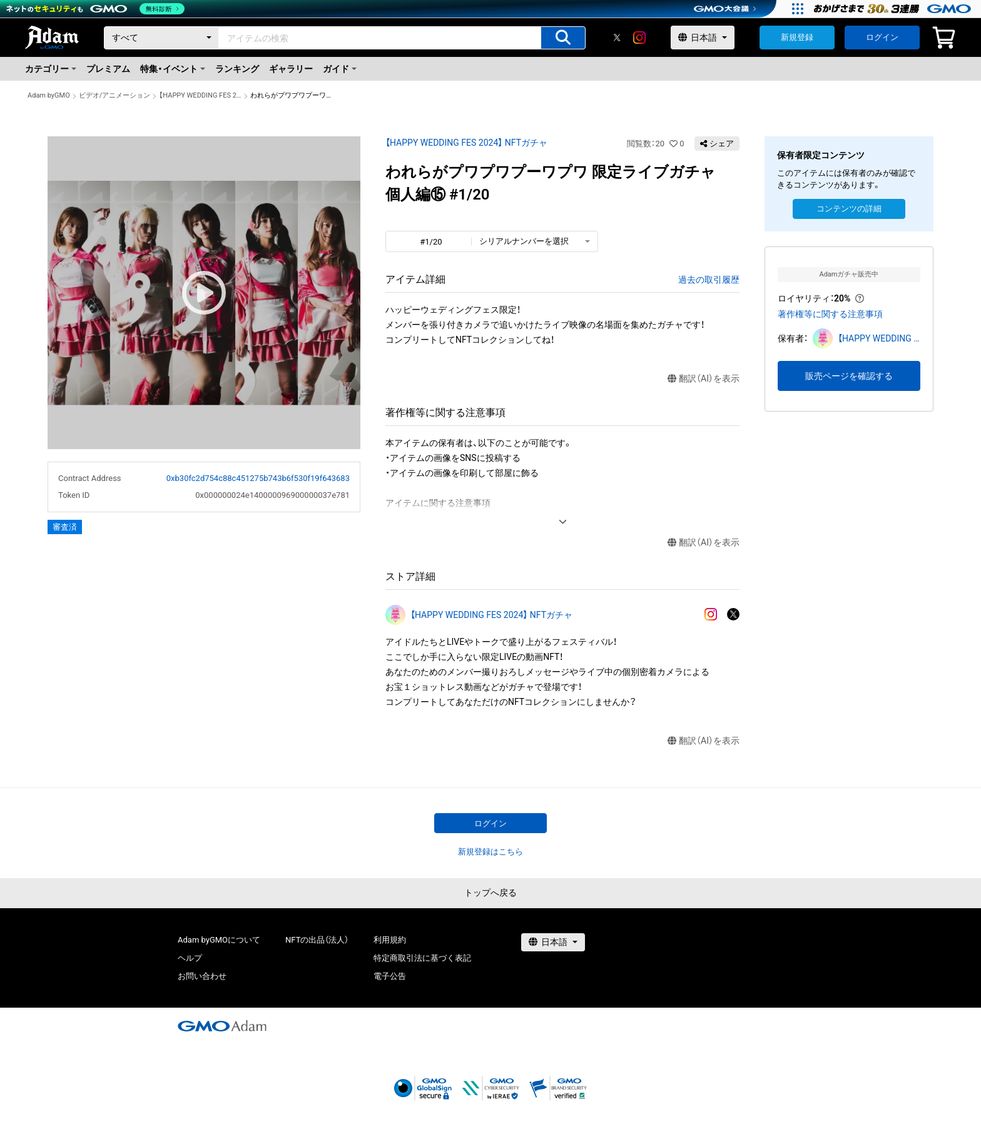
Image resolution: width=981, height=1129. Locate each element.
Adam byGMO (49, 95)
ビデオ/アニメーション (115, 95)
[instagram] (639, 37)
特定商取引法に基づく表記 (422, 958)
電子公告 (390, 976)
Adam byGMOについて (219, 939)
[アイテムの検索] (563, 37)
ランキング (237, 68)
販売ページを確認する (849, 376)
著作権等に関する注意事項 (830, 314)
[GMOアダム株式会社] (222, 1025)
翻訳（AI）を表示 (704, 378)
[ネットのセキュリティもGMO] (96, 9)
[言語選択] (702, 37)
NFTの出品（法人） (316, 939)
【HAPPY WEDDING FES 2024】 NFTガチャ (200, 95)
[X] (617, 37)
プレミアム (108, 69)
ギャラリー (291, 68)
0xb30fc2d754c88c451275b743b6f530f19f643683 (258, 478)
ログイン (882, 37)
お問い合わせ (202, 976)
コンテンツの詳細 (849, 208)
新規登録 (797, 37)
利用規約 (390, 939)
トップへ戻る (490, 893)
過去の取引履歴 (709, 280)
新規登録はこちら (490, 851)
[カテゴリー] (161, 37)
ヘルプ (190, 958)
